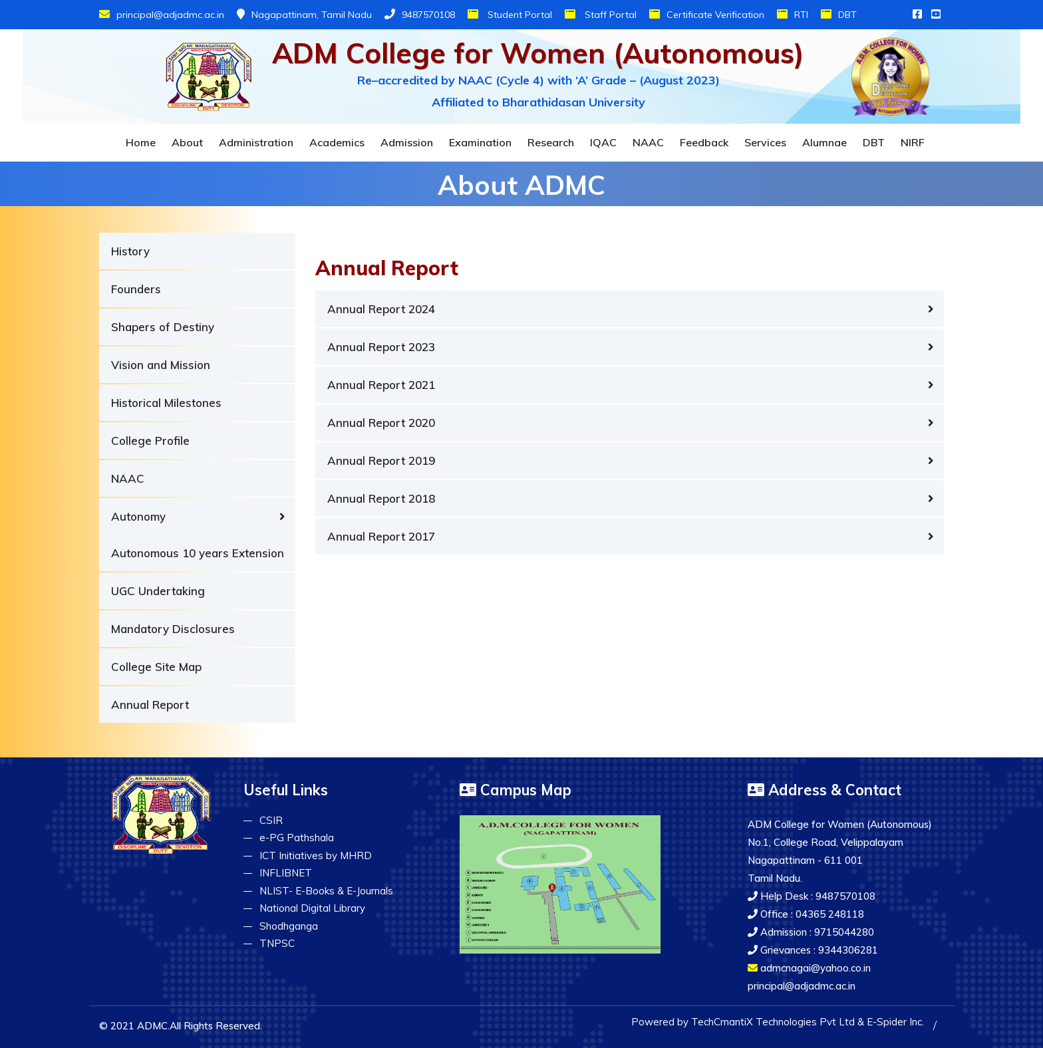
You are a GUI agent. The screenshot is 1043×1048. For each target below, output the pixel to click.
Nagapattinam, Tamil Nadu (304, 15)
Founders (136, 289)
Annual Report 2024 (381, 309)
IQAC (603, 142)
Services (765, 142)
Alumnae (824, 142)
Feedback (704, 142)
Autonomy (138, 516)
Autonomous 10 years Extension (197, 553)
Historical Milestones (166, 403)
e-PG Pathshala (296, 837)
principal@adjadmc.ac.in (161, 15)
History (130, 251)
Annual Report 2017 (381, 536)
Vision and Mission (160, 365)
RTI (792, 15)
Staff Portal (601, 15)
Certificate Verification (706, 15)
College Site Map (156, 667)
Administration (256, 142)
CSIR (271, 820)
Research (550, 142)
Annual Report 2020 (381, 423)
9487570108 (419, 15)
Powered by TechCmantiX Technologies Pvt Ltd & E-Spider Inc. (777, 1022)
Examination (480, 142)
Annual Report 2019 (381, 460)
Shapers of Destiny (162, 327)
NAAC (648, 142)
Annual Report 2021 (381, 385)
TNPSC (277, 943)
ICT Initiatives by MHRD (315, 855)
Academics (337, 142)
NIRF (913, 142)
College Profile (150, 441)
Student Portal (510, 15)
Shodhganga (288, 926)
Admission (406, 142)
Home (141, 142)
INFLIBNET (285, 872)
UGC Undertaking (158, 591)
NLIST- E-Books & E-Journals (326, 890)
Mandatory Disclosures (173, 629)
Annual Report (150, 705)
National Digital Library (312, 908)
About (187, 142)
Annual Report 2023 (381, 347)
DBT (839, 15)
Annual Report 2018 (381, 498)
